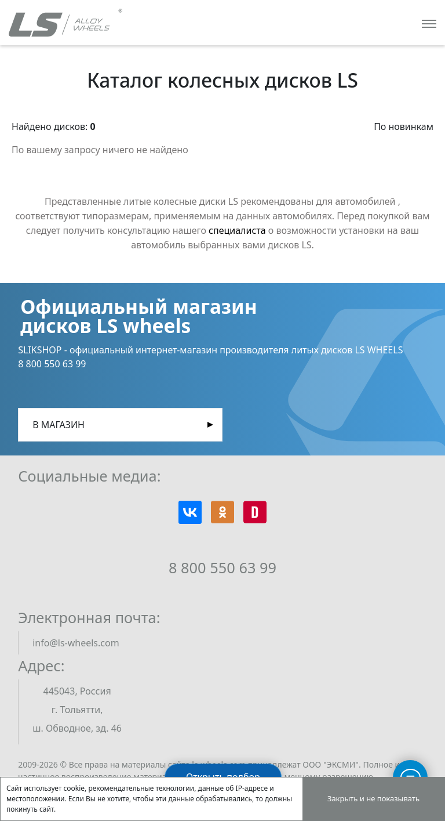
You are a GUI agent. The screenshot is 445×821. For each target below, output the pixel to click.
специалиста (237, 230)
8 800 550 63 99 (222, 567)
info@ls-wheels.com (75, 642)
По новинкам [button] (403, 126)
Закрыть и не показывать (373, 798)
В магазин (58, 424)
